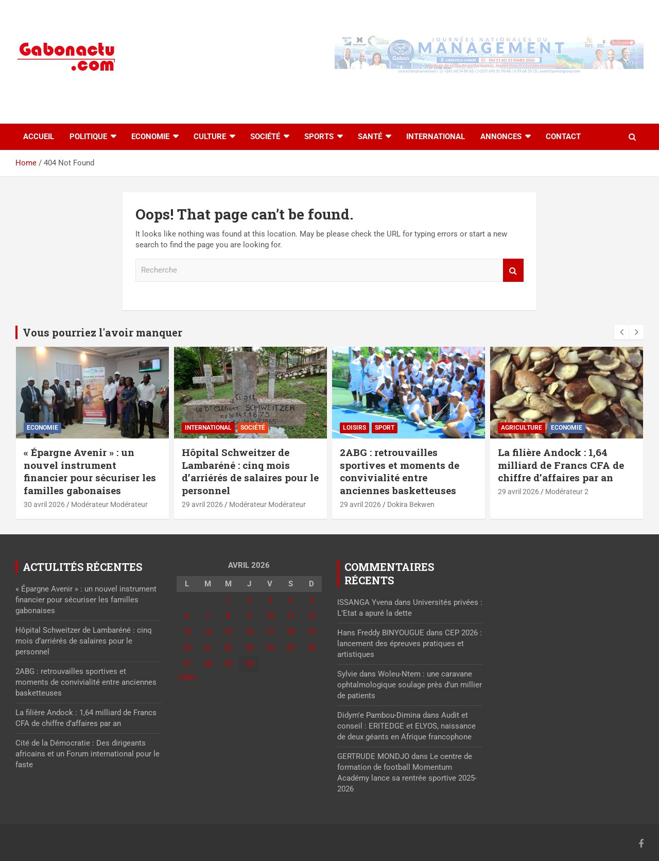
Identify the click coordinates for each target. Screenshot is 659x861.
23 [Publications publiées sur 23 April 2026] (249, 647)
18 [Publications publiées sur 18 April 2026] (290, 631)
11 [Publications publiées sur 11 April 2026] (290, 615)
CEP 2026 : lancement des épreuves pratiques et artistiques (409, 643)
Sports (319, 136)
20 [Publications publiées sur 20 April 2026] (187, 647)
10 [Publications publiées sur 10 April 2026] (270, 615)
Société (265, 136)
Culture (210, 136)
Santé (370, 136)
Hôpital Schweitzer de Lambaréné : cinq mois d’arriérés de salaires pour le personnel (250, 471)
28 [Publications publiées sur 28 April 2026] (207, 663)
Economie (150, 136)
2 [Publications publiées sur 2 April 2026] (249, 599)
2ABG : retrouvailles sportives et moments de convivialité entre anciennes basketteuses (399, 471)
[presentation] (621, 332)
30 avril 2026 (44, 504)
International (435, 136)
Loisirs (354, 427)
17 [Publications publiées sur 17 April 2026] (270, 631)
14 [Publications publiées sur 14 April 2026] (207, 631)
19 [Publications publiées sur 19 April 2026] (311, 631)
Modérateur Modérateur (109, 504)
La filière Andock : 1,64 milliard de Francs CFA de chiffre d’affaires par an (561, 465)
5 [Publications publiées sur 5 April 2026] (311, 599)
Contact (563, 136)
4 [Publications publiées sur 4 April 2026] (290, 599)
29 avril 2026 (202, 504)
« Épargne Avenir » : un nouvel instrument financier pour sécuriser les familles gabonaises (90, 471)
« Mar (186, 677)
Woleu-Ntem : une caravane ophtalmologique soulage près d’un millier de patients (409, 684)
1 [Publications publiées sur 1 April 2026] (228, 599)
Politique (88, 136)
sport (384, 427)
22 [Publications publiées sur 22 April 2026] (228, 647)
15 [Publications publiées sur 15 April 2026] (228, 631)
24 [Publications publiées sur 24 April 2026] (270, 647)
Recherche (513, 270)
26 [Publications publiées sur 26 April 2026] (311, 647)
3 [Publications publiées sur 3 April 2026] (270, 599)
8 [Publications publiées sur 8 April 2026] (228, 615)
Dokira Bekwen (411, 504)
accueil (38, 136)
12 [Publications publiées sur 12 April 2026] (311, 615)
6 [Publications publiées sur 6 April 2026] (187, 615)
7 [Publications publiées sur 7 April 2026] (207, 615)
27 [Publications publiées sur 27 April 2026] (187, 663)
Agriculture (521, 427)
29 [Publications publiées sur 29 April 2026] (228, 663)
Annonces (501, 136)
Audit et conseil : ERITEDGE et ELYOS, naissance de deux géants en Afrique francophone (406, 726)
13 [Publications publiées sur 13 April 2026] (187, 631)
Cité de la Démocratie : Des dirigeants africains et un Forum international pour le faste (87, 753)
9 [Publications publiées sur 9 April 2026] (249, 615)
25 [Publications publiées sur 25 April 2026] (290, 647)
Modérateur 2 (566, 491)
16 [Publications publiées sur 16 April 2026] (249, 631)
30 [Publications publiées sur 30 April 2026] (249, 663)
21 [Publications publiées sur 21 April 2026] (207, 647)
